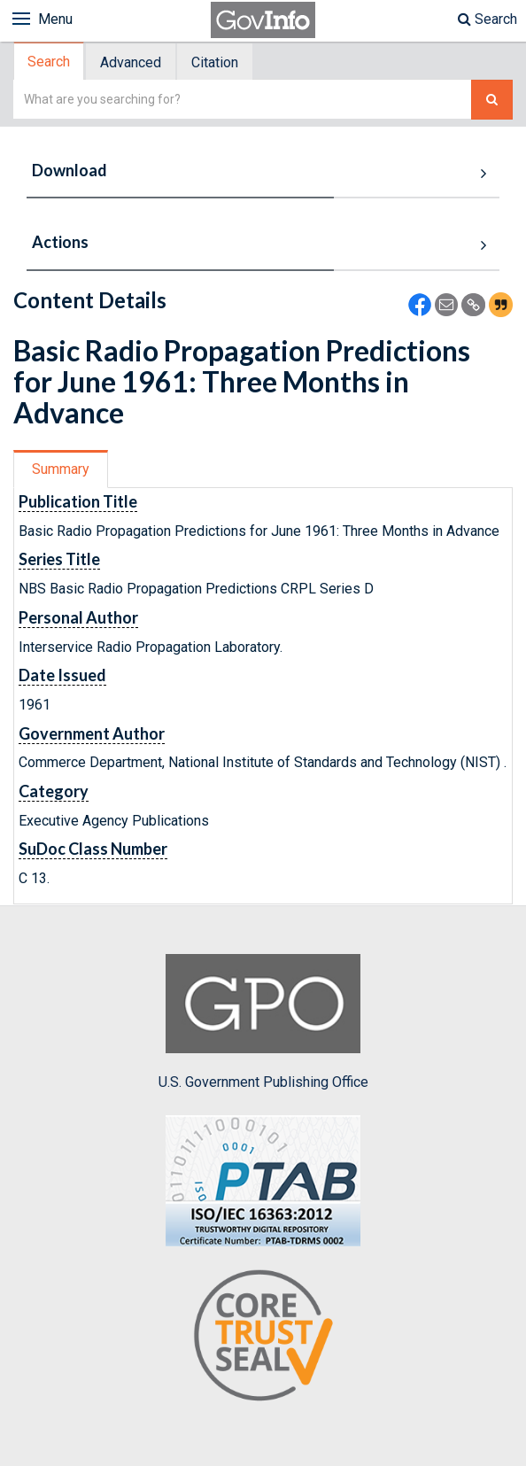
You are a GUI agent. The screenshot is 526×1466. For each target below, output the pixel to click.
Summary (60, 469)
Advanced (130, 62)
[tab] (49, 61)
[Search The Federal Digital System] (492, 100)
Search (487, 19)
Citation (214, 62)
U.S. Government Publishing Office (263, 1022)
